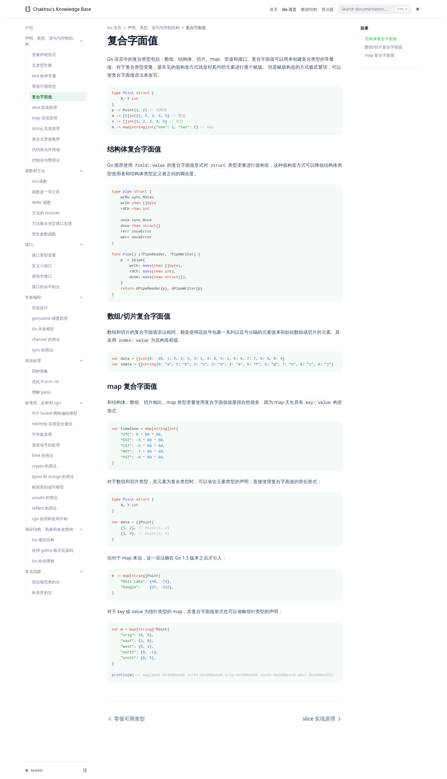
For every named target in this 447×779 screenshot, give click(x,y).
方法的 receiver (46, 212)
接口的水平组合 (46, 286)
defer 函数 (41, 202)
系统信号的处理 (46, 445)
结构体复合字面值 (381, 38)
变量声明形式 (44, 54)
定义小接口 (42, 265)
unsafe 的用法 (45, 497)
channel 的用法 (46, 339)
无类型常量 (42, 65)
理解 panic (41, 392)
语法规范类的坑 (46, 582)
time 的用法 (42, 455)
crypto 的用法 (44, 466)
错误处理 (53, 360)
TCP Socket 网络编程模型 (54, 413)
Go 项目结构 (43, 539)
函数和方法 (53, 170)
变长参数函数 (44, 234)
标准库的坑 (42, 592)
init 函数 (39, 181)
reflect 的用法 (44, 508)
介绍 (29, 27)
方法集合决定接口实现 (52, 223)
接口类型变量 (44, 255)
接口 (53, 244)
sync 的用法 (42, 350)
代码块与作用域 (46, 149)
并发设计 (40, 307)
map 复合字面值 (379, 55)
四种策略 (40, 371)
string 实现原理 (46, 128)
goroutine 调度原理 (50, 318)
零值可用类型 (44, 86)
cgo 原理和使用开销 (50, 518)
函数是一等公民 (46, 191)
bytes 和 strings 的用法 (53, 476)
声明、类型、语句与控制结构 (53, 41)
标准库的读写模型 (48, 487)
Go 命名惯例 (43, 561)
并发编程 (53, 297)
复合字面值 (42, 96)
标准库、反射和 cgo (53, 402)
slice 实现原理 (44, 107)
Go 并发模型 (43, 328)
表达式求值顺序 (46, 139)
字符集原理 (42, 434)
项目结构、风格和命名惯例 (53, 529)
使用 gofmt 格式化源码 (52, 550)
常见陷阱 (53, 571)
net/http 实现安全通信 (52, 423)
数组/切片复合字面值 (383, 47)
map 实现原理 (44, 118)
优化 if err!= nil (45, 381)
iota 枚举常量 (44, 75)
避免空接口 (42, 276)
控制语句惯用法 (46, 160)
